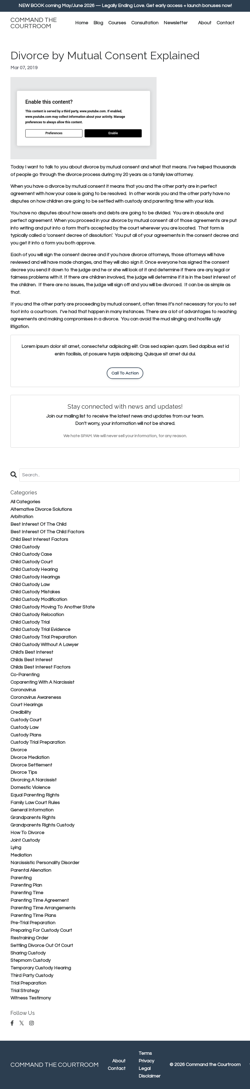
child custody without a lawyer (44, 644)
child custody (25, 546)
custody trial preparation (37, 742)
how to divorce (27, 832)
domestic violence (30, 787)
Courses (117, 22)
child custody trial (30, 622)
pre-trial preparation (32, 922)
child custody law (30, 584)
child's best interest (31, 652)
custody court (25, 719)
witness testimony (30, 998)
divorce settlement (31, 765)
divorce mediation (29, 757)
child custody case (31, 554)
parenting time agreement (39, 900)
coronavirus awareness (35, 697)
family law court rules (35, 802)
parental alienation (30, 870)
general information (31, 809)
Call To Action (125, 373)
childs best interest (31, 659)
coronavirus (23, 689)
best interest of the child (38, 524)
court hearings (26, 704)
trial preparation (28, 983)
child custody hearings (35, 577)
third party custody (31, 975)
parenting (21, 877)
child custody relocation (37, 614)
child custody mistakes (35, 591)
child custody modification (38, 599)
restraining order (29, 937)
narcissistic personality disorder (44, 862)
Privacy (146, 1060)
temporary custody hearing (40, 967)
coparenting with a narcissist (42, 682)
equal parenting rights (34, 795)
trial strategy (24, 990)
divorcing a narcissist (33, 779)
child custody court (31, 561)
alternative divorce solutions (41, 509)
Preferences (53, 133)
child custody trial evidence (40, 629)
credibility (20, 712)
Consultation (144, 22)
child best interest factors (39, 539)
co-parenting (24, 674)
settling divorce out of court (41, 945)
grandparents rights (32, 817)
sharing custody (28, 953)
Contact (225, 22)
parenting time (26, 892)
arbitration (21, 516)
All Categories (25, 501)
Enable (113, 133)
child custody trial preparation (43, 637)
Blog (98, 22)
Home (81, 22)
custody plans (25, 735)
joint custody (25, 840)
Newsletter (176, 22)
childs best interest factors (40, 667)
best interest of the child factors (47, 531)
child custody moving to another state (52, 607)
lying (15, 847)
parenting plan (26, 885)
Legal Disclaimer (149, 1072)
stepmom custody (30, 960)
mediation (21, 855)
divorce (18, 749)
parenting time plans (33, 915)
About (204, 22)
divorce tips (23, 772)
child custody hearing (34, 569)
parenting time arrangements (42, 907)
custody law (24, 727)
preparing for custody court (41, 930)
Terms (145, 1053)
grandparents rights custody (42, 825)
